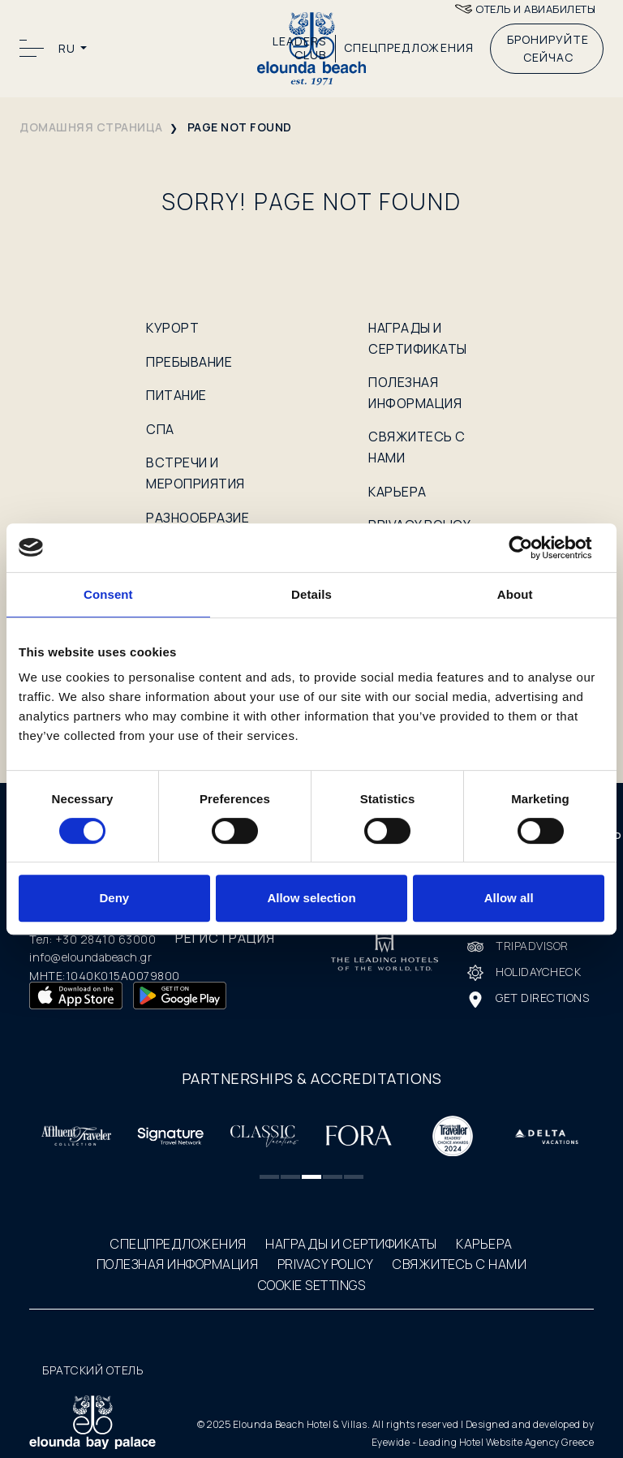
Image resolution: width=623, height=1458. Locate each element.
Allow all (509, 898)
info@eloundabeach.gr (90, 957)
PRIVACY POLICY (325, 1264)
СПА (160, 429)
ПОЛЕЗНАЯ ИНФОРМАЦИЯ (178, 1264)
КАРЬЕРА (397, 492)
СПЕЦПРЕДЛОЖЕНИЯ (409, 47)
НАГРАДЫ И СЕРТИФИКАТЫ (351, 1244)
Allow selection (311, 898)
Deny (114, 898)
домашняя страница (91, 127)
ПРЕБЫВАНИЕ (189, 362)
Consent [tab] (108, 594)
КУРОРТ (172, 328)
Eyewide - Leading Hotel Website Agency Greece (483, 1442)
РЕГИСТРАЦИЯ (225, 938)
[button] (269, 1177)
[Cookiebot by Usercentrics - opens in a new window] (533, 547)
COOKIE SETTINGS (312, 1285)
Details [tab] (311, 594)
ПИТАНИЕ (176, 395)
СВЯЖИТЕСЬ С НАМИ (459, 1264)
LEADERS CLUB (300, 48)
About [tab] (515, 594)
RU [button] (68, 48)
